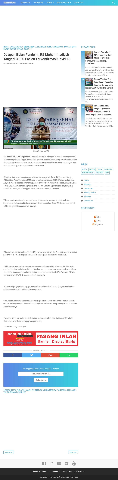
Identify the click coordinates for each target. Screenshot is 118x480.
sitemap (55, 472)
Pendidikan (25, 3)
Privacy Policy (67, 472)
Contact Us (88, 201)
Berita (49, 3)
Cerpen (92, 169)
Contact (44, 472)
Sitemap (87, 196)
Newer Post (8, 452)
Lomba (99, 169)
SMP (107, 173)
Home (5, 47)
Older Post (73, 452)
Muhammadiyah (63, 3)
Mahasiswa (38, 3)
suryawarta (99, 225)
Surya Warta (74, 477)
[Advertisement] (59, 26)
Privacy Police (90, 192)
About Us (87, 184)
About (35, 472)
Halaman (78, 3)
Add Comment (29, 64)
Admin (99, 217)
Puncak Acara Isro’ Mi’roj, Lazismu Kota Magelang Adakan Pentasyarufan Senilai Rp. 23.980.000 (98, 58)
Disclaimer (88, 188)
